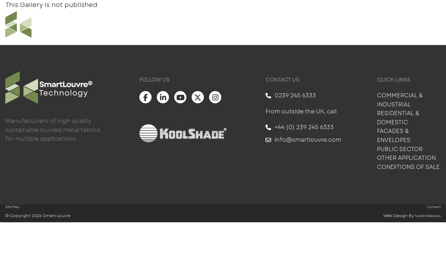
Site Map (12, 206)
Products (245, 24)
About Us (383, 24)
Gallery (287, 24)
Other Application (406, 158)
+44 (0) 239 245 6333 (300, 127)
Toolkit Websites (428, 216)
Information (334, 24)
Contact (425, 24)
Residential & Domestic (398, 117)
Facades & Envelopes (393, 135)
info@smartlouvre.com (303, 140)
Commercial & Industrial (400, 100)
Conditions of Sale (408, 167)
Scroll (28, 241)
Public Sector (400, 149)
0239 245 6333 (291, 95)
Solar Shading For (183, 24)
